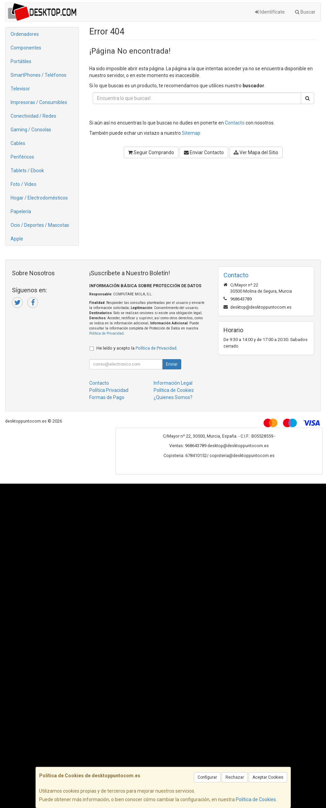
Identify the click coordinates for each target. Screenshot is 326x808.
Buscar (305, 12)
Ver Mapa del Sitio (256, 152)
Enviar (171, 364)
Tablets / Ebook (27, 170)
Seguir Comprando (151, 152)
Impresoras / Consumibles (39, 102)
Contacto (235, 123)
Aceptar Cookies (267, 777)
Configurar (207, 777)
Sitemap (191, 133)
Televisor (20, 88)
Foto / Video (23, 184)
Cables (18, 143)
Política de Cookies (256, 799)
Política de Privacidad (106, 333)
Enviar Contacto (204, 152)
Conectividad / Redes (33, 116)
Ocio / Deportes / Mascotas (40, 225)
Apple (17, 238)
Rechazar (235, 777)
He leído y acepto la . (136, 348)
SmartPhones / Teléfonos (38, 75)
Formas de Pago (106, 397)
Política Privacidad (108, 390)
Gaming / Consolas (31, 129)
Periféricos (22, 157)
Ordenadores (25, 34)
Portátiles (21, 61)
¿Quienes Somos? (173, 397)
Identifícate (270, 12)
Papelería (21, 211)
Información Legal (173, 383)
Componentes (26, 47)
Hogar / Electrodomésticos (39, 198)
